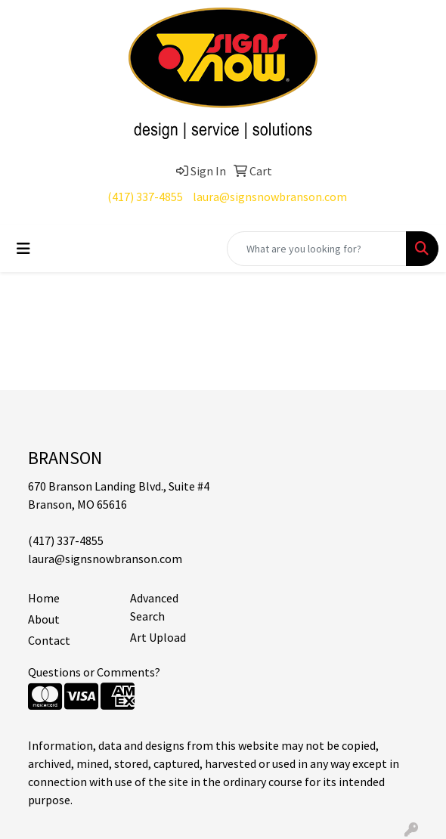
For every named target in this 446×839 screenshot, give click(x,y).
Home (44, 597)
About (44, 619)
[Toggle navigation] (23, 248)
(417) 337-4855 (145, 196)
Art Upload (158, 637)
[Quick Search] (317, 248)
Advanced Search (154, 607)
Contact (49, 640)
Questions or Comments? (94, 672)
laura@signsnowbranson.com (270, 196)
